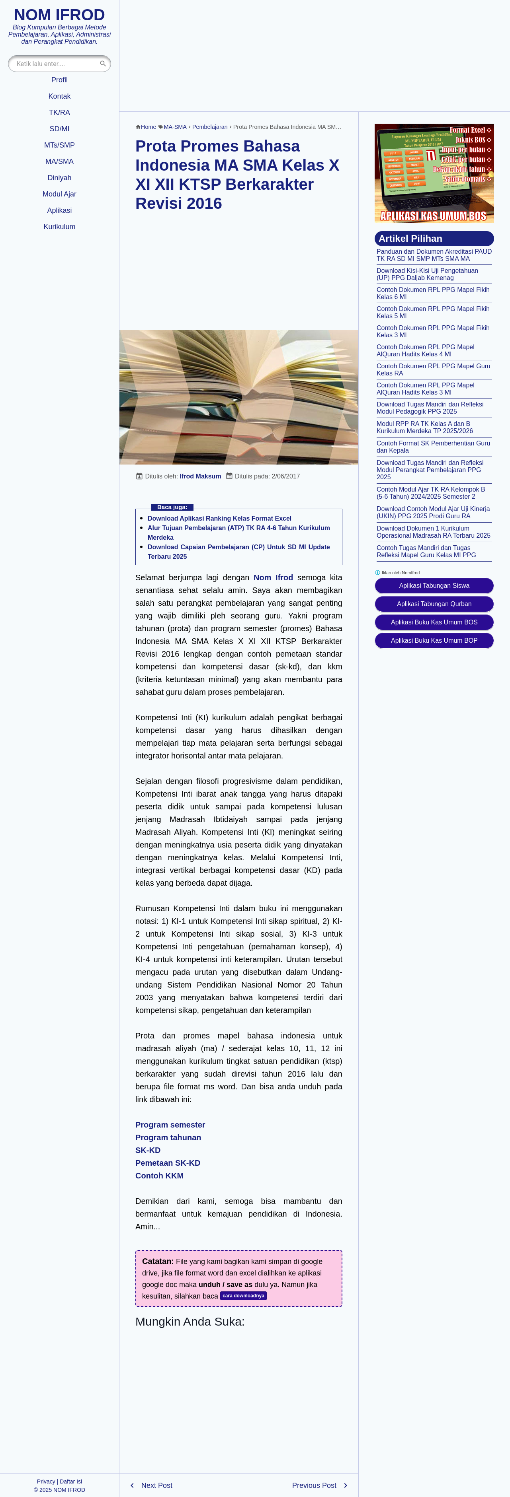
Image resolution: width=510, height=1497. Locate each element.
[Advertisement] (314, 55)
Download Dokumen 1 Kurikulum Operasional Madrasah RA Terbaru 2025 (433, 532)
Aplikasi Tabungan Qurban (434, 604)
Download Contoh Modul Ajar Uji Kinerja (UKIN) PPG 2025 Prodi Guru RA (433, 512)
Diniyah (59, 178)
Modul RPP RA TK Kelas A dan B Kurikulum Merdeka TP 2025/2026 (425, 427)
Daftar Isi (71, 1481)
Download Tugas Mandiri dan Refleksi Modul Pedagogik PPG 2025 (430, 408)
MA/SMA (59, 161)
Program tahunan (168, 1137)
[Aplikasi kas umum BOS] (434, 173)
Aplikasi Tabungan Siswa (434, 585)
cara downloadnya (243, 1296)
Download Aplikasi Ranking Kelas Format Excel (219, 518)
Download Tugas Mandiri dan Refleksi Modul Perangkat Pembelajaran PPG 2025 (430, 469)
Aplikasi (59, 210)
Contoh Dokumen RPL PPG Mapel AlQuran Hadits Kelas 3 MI (426, 389)
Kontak (59, 96)
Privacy (46, 1481)
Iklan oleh (397, 572)
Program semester (170, 1124)
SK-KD (147, 1150)
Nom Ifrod (273, 577)
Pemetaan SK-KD (167, 1163)
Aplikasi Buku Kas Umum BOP (434, 640)
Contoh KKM (159, 1175)
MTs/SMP (59, 145)
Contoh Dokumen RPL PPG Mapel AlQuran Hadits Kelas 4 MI (426, 351)
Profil (59, 80)
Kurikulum (59, 227)
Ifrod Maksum (200, 476)
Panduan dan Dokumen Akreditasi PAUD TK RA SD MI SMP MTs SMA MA (434, 255)
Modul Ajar (59, 194)
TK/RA (59, 113)
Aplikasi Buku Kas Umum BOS (434, 622)
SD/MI (59, 129)
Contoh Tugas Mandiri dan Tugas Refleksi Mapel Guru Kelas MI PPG (426, 551)
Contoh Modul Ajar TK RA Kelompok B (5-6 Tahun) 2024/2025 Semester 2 (431, 493)
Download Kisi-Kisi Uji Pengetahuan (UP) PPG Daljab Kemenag (427, 274)
